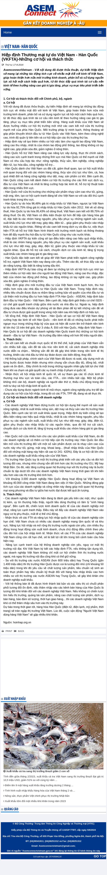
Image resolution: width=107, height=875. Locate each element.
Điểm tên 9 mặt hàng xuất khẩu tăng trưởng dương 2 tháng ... (39, 785)
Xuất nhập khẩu (15, 699)
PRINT (7, 631)
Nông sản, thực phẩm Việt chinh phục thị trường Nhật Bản (37, 796)
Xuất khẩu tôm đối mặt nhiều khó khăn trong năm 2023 (35, 801)
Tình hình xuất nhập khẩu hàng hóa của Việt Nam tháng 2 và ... (40, 790)
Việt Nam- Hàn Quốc (20, 47)
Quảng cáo (11, 809)
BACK (18, 631)
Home (8, 32)
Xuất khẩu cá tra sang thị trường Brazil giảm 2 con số (37, 771)
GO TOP (100, 856)
